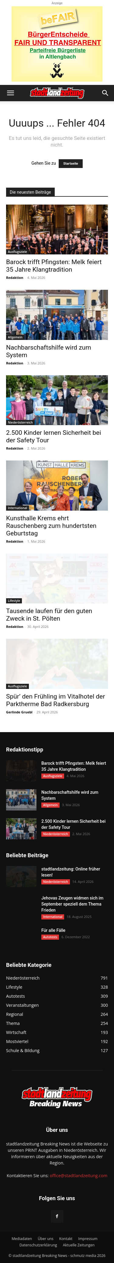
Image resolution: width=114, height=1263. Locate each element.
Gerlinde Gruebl (19, 712)
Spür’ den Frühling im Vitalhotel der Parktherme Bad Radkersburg (55, 700)
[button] (10, 93)
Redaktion (14, 277)
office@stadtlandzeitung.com (78, 1175)
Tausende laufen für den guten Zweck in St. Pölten (49, 614)
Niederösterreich (20, 422)
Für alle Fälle (53, 930)
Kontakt (65, 1238)
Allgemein (15, 337)
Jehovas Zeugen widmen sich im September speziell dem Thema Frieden (72, 904)
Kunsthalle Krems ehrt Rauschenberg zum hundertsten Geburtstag (51, 526)
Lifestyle (14, 601)
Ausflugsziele (17, 252)
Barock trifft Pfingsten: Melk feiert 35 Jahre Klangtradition (54, 265)
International (17, 508)
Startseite (70, 164)
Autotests (50, 937)
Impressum (87, 1238)
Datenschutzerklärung (38, 1245)
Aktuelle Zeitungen (79, 1245)
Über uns (45, 1238)
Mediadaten (22, 1238)
